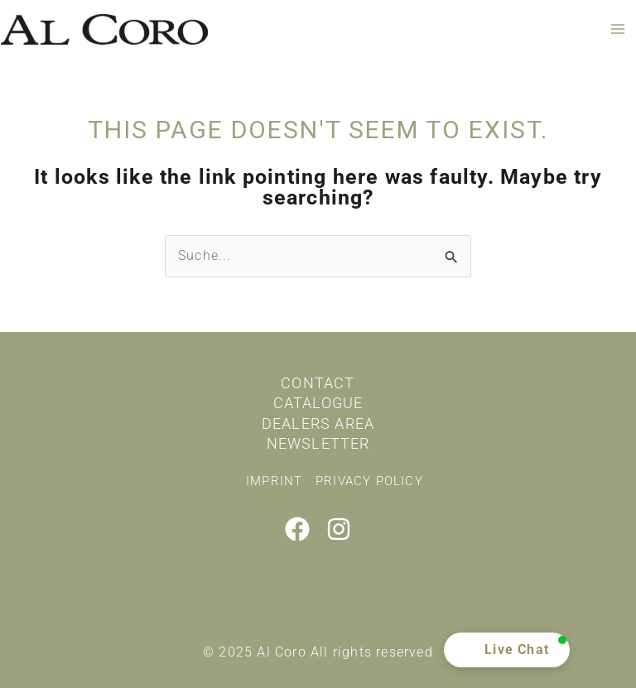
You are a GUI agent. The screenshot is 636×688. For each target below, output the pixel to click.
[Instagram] (338, 529)
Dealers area (318, 423)
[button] (507, 650)
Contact (317, 383)
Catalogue (318, 402)
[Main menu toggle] (618, 29)
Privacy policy (369, 481)
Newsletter (318, 443)
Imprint (274, 481)
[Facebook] (297, 529)
